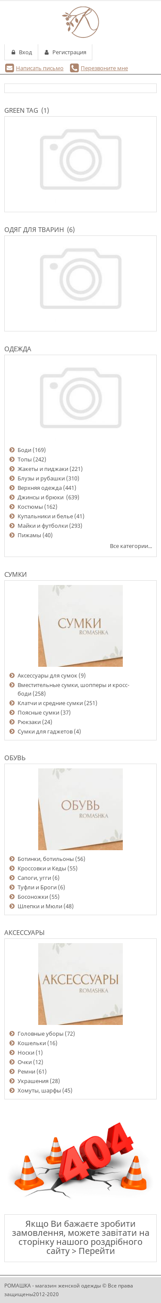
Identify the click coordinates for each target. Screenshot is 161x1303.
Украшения (33, 1081)
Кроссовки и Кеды (42, 868)
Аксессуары (24, 932)
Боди (24, 450)
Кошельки (32, 1043)
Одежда (17, 348)
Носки (26, 1052)
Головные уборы (41, 1033)
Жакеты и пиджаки (43, 469)
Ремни (26, 1071)
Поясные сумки (38, 712)
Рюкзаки (29, 722)
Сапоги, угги (34, 878)
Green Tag (21, 110)
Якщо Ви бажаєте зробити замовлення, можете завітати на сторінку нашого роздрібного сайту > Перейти (80, 1237)
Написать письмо (40, 68)
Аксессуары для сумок (47, 675)
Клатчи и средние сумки (50, 703)
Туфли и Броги (37, 887)
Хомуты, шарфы (39, 1090)
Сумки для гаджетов (45, 731)
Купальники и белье (45, 516)
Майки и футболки (43, 525)
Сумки (15, 574)
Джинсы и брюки (41, 497)
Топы (25, 459)
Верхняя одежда (40, 488)
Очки (25, 1062)
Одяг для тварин (34, 229)
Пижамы (29, 535)
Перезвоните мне (104, 68)
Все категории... (131, 546)
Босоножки (33, 897)
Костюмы (30, 507)
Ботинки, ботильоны (46, 859)
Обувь (15, 757)
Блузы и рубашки (41, 478)
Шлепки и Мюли (40, 906)
